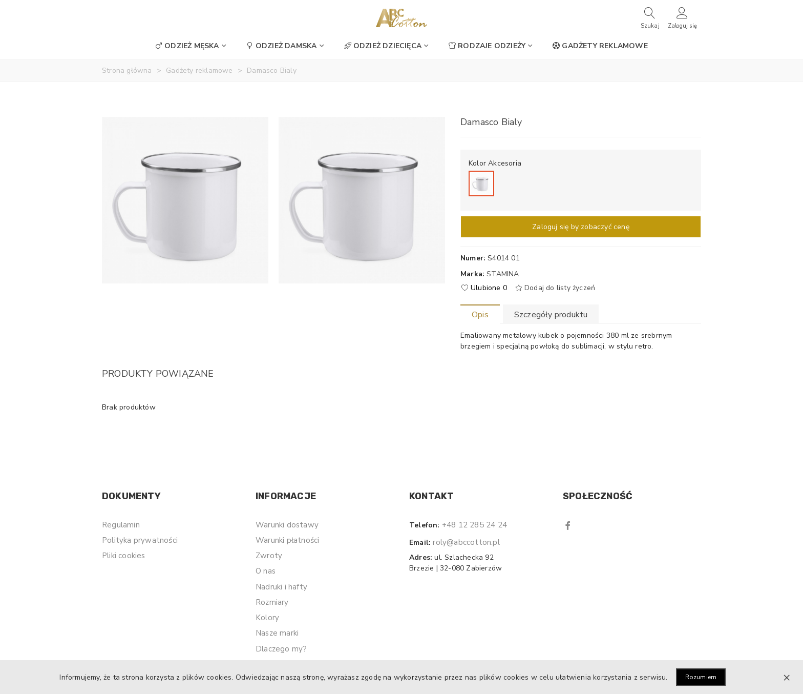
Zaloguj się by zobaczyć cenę (580, 227)
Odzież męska (187, 46)
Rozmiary (272, 602)
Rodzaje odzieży (487, 46)
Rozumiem (701, 677)
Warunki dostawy (287, 525)
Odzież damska (281, 46)
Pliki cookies (123, 555)
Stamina (503, 274)
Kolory (267, 618)
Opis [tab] (480, 314)
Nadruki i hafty (281, 587)
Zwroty (269, 555)
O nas (266, 571)
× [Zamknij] (786, 677)
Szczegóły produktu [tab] (551, 314)
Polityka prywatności (140, 540)
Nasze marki (277, 633)
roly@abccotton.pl (466, 542)
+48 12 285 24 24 (474, 525)
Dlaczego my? (281, 649)
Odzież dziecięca (382, 46)
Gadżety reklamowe (600, 46)
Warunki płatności (287, 540)
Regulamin (121, 525)
